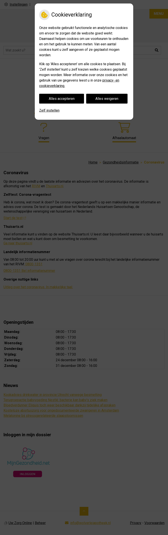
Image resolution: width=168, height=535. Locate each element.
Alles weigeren (106, 99)
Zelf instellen (49, 110)
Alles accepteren (62, 99)
